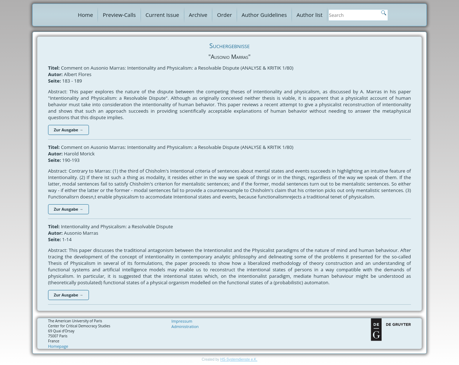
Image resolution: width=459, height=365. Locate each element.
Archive (198, 14)
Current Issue (162, 14)
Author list (309, 14)
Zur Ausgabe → (68, 129)
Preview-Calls (119, 14)
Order (224, 14)
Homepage (58, 346)
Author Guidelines (264, 14)
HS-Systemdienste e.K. (238, 359)
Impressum (181, 321)
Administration (185, 326)
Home (85, 14)
